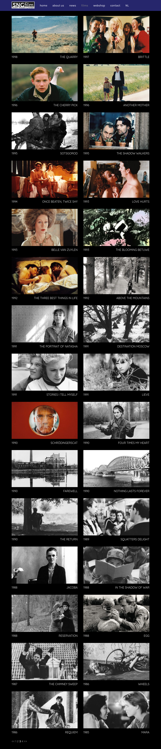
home (43, 5)
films (84, 5)
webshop (99, 5)
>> (25, 741)
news (72, 5)
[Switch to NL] (128, 6)
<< (13, 741)
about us (58, 5)
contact (115, 5)
